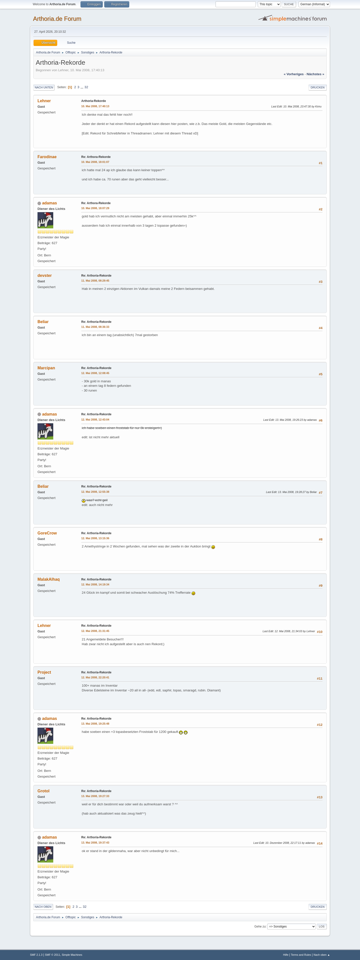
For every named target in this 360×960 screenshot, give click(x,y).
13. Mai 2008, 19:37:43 (95, 842)
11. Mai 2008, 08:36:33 (95, 326)
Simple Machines (72, 954)
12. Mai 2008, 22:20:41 (95, 677)
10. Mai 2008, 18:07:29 (95, 208)
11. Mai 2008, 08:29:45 (95, 280)
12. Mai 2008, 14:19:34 (95, 584)
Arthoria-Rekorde (93, 101)
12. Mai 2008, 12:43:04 (95, 419)
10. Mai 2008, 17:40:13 (95, 106)
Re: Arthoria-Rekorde (96, 275)
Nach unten (44, 87)
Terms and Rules (301, 954)
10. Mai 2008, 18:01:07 (95, 161)
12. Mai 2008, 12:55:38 (95, 491)
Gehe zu (260, 926)
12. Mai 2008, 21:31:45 (95, 630)
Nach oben (43, 906)
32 (86, 87)
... (82, 87)
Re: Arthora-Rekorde (95, 157)
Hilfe (285, 954)
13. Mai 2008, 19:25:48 (95, 723)
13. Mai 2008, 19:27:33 (95, 796)
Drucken (317, 87)
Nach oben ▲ (322, 954)
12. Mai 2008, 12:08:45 (95, 373)
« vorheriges (294, 74)
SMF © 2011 (52, 954)
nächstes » (315, 74)
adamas (49, 203)
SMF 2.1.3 (36, 954)
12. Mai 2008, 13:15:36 (95, 538)
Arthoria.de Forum (57, 18)
